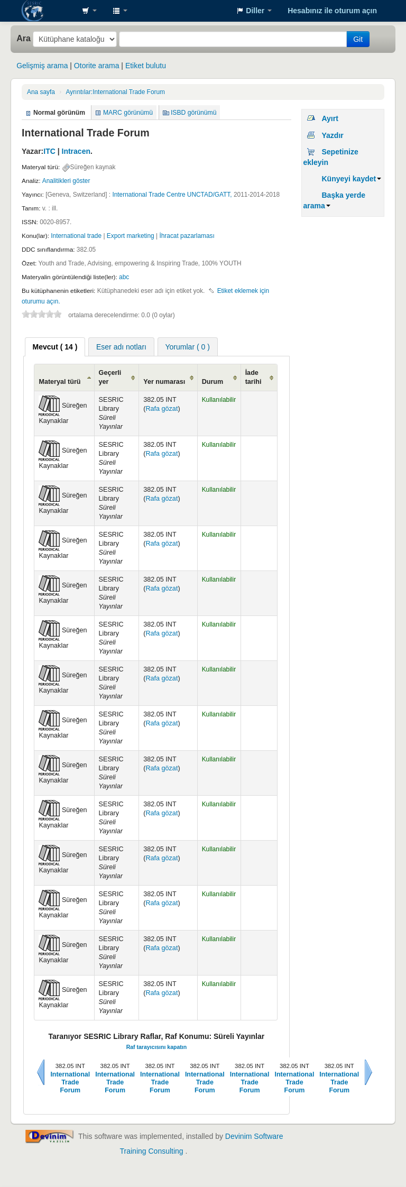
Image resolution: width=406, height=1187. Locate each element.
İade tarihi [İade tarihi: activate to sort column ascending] (253, 377)
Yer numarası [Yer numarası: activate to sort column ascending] (164, 381)
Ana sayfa (41, 92)
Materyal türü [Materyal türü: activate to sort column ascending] (59, 381)
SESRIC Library (47, 10)
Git (358, 39)
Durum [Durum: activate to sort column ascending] (213, 381)
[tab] (55, 346)
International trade (76, 236)
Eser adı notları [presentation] (121, 347)
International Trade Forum (115, 92)
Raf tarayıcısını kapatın (156, 1047)
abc (124, 277)
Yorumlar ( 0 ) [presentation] (187, 347)
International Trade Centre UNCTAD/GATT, (172, 194)
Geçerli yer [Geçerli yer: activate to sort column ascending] (110, 377)
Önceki (40, 1072)
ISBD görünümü (194, 112)
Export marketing (130, 236)
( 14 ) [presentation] (55, 347)
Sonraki (368, 1072)
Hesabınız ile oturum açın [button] (332, 10)
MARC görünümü (128, 112)
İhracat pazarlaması (186, 236)
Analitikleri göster (66, 181)
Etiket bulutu (145, 65)
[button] (89, 10)
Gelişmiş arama (42, 65)
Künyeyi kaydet (351, 178)
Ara (23, 38)
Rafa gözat (161, 408)
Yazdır (332, 135)
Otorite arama (96, 65)
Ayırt (329, 118)
